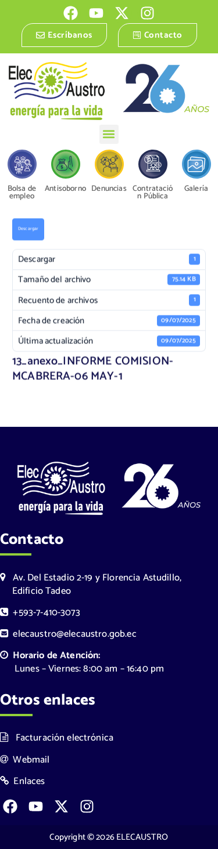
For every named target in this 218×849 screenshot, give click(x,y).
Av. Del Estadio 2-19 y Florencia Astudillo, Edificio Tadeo (90, 584)
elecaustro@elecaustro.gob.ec (68, 634)
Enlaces (22, 781)
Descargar (28, 229)
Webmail (25, 760)
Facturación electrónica (56, 738)
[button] (109, 134)
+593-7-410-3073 (40, 613)
